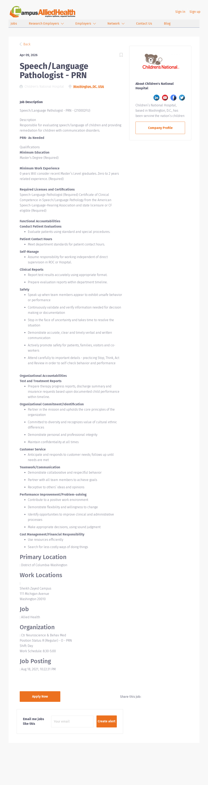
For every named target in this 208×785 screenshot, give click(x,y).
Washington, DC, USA (88, 86)
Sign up (195, 12)
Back (26, 44)
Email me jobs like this (33, 721)
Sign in (180, 12)
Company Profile (160, 128)
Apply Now (40, 696)
